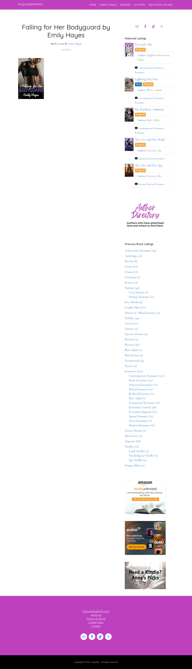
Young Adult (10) (135, 465)
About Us (96, 615)
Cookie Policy (96, 622)
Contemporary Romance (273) (147, 376)
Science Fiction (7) (135, 430)
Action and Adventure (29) (140, 250)
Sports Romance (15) (141, 416)
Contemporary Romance (150, 67)
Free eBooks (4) (134, 302)
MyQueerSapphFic (30, 4)
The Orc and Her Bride (150, 140)
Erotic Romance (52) (141, 380)
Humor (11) (131, 329)
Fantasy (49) (132, 288)
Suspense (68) (133, 441)
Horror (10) (131, 323)
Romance (140, 72)
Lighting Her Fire (146, 79)
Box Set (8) (131, 261)
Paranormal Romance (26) (144, 403)
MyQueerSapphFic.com (96, 611)
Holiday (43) (132, 318)
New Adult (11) (133, 350)
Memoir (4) (131, 339)
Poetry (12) (131, 366)
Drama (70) (131, 272)
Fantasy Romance (156, 158)
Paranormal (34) (134, 360)
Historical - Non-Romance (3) (142, 313)
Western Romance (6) (141, 425)
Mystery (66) (132, 344)
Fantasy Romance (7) (141, 297)
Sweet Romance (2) (140, 421)
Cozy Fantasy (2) (138, 292)
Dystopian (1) (132, 277)
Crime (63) (131, 266)
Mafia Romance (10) (141, 389)
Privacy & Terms (96, 618)
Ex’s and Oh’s (143, 44)
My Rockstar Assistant (149, 109)
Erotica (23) (131, 282)
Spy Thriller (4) (138, 460)
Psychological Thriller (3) (143, 455)
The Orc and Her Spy (149, 165)
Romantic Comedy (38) (142, 407)
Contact (96, 626)
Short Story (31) (134, 436)
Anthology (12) (133, 256)
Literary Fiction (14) (136, 334)
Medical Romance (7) (141, 394)
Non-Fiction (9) (134, 355)
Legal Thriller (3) (139, 451)
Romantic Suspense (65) (143, 412)
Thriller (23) (132, 446)
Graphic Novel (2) (135, 307)
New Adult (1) (137, 398)
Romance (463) (134, 371)
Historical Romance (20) (143, 385)
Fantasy (142, 158)
